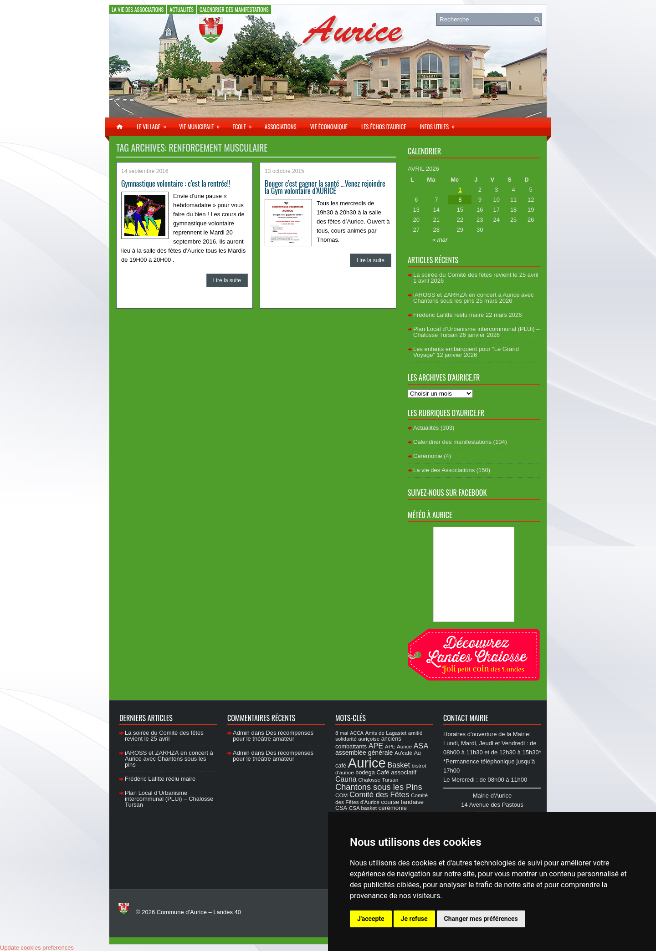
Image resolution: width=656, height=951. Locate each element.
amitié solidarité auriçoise (378, 736)
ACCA (357, 733)
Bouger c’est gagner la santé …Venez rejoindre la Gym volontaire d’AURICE (325, 187)
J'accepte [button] (370, 918)
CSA (341, 808)
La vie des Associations (138, 9)
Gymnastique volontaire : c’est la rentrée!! (175, 183)
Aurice (367, 762)
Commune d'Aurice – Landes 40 (199, 912)
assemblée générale (364, 752)
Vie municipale (202, 124)
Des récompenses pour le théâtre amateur (273, 735)
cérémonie (393, 807)
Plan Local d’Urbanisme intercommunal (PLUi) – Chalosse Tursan (169, 798)
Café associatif (396, 772)
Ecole (244, 124)
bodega (364, 772)
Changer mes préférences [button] (481, 918)
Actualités (181, 9)
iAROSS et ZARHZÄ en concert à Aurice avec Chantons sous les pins (473, 297)
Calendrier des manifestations (234, 9)
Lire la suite (227, 280)
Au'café (403, 753)
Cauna (346, 779)
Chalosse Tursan (378, 780)
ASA (421, 746)
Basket (398, 765)
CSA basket (363, 808)
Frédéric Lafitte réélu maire (448, 314)
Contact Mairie (465, 717)
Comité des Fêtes (379, 794)
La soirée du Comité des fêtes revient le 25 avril (475, 274)
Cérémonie (427, 456)
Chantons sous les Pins (378, 787)
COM (341, 795)
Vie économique (329, 126)
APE (376, 746)
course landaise (402, 801)
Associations (281, 126)
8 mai (341, 733)
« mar (439, 239)
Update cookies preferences (37, 947)
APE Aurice (398, 746)
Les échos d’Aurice (383, 126)
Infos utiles (440, 124)
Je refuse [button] (414, 918)
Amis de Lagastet (386, 733)
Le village (154, 124)
